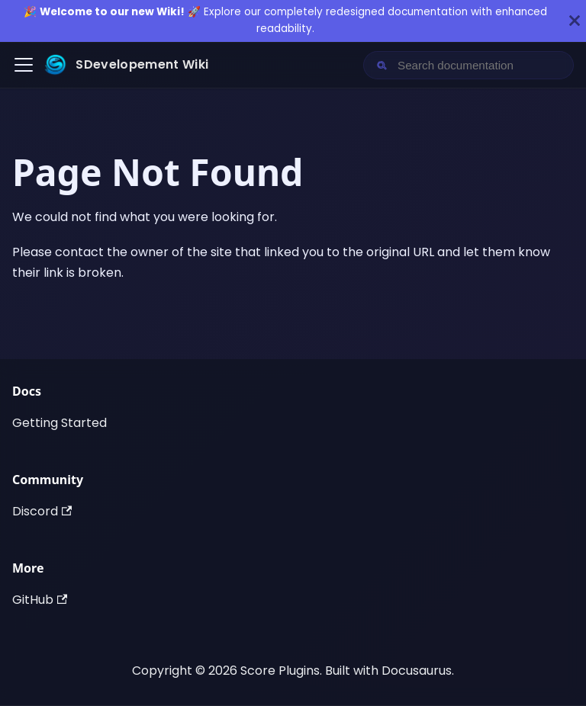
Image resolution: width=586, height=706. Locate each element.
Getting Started (59, 423)
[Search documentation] (480, 65)
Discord (42, 511)
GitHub (39, 599)
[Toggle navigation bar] (23, 64)
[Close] (574, 21)
